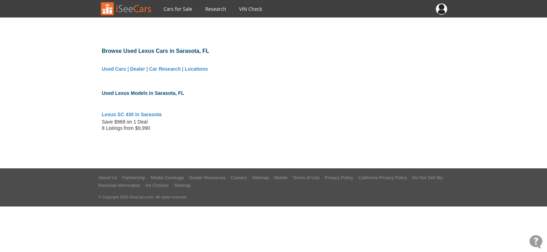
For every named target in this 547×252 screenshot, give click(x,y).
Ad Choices (157, 185)
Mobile (281, 177)
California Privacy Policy (383, 177)
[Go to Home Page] (126, 9)
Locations (196, 69)
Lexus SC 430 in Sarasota (132, 114)
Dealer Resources (208, 177)
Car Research (164, 69)
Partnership (134, 177)
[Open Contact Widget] (536, 241)
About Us (108, 177)
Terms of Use (307, 177)
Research (215, 9)
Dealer (137, 69)
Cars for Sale (178, 9)
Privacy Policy (340, 177)
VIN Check (250, 9)
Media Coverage (168, 177)
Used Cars (114, 69)
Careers (239, 177)
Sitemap (261, 177)
